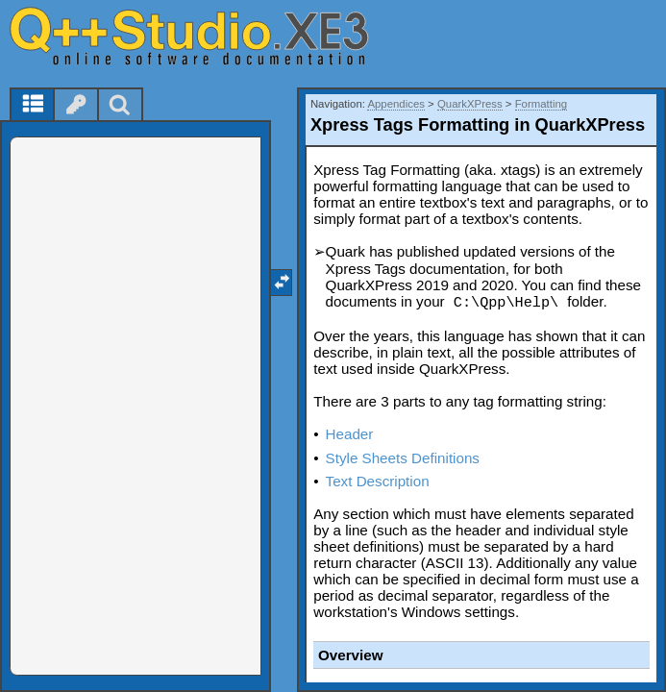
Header (350, 434)
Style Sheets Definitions (403, 458)
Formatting (541, 104)
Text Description (378, 481)
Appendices (396, 104)
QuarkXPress (470, 104)
